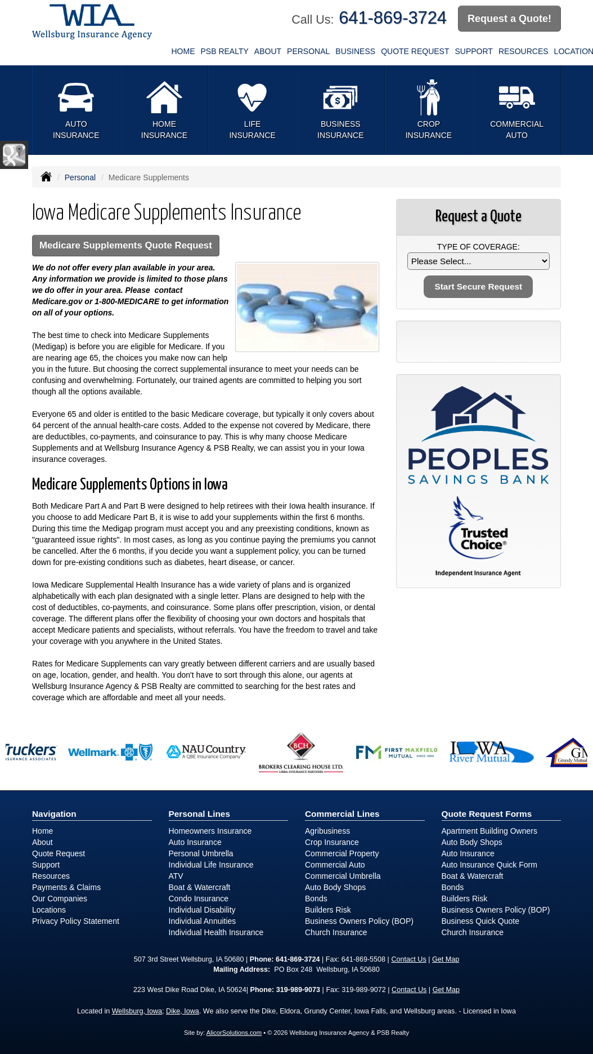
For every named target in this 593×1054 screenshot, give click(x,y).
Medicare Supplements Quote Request (125, 245)
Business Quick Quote (481, 921)
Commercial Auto (335, 864)
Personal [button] (308, 51)
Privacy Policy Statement (75, 921)
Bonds (316, 898)
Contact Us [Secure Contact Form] (408, 959)
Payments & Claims (66, 887)
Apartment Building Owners (489, 830)
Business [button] (355, 51)
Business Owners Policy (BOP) (359, 921)
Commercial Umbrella (343, 875)
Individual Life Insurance (211, 864)
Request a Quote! (509, 18)
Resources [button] (523, 51)
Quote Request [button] (415, 51)
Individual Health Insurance (216, 932)
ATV (176, 875)
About (267, 51)
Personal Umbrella (201, 853)
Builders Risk (328, 909)
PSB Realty (225, 51)
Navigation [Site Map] (54, 814)
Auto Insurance (195, 842)
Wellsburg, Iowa (137, 1011)
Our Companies (59, 898)
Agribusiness (327, 830)
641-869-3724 (393, 18)
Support (46, 864)
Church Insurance (336, 932)
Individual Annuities (202, 921)
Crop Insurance (332, 842)
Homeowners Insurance (210, 830)
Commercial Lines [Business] (342, 814)
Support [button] (473, 51)
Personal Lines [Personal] (200, 814)
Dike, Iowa (182, 1011)
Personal (80, 177)
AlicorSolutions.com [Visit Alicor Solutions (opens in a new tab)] (234, 1032)
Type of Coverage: (478, 246)
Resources (51, 875)
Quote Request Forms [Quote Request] (487, 814)
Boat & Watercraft (200, 887)
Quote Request (58, 853)
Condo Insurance (199, 898)
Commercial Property (342, 853)
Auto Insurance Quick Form (489, 864)
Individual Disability (202, 909)
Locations (49, 909)
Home (183, 51)
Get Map (445, 959)
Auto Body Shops (335, 887)
